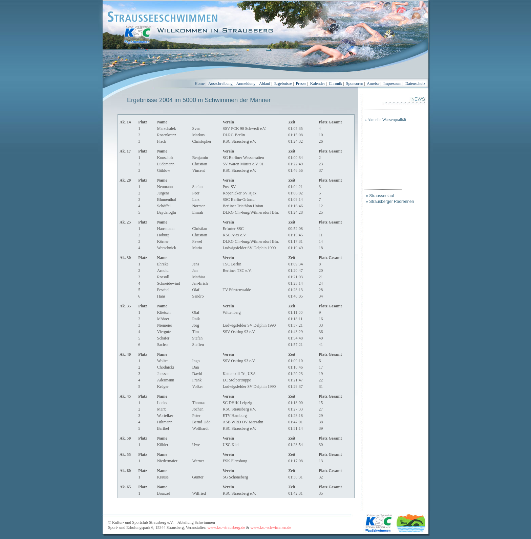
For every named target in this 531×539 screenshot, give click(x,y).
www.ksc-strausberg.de (226, 527)
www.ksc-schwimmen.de (270, 527)
